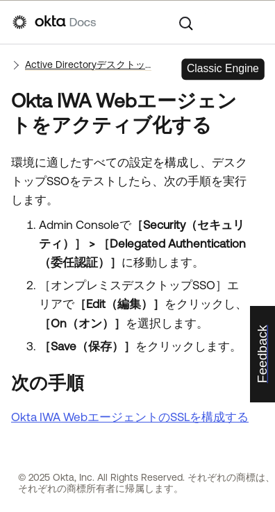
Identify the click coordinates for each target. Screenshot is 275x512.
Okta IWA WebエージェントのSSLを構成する (130, 417)
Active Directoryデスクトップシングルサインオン (88, 64)
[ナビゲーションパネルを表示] (255, 22)
